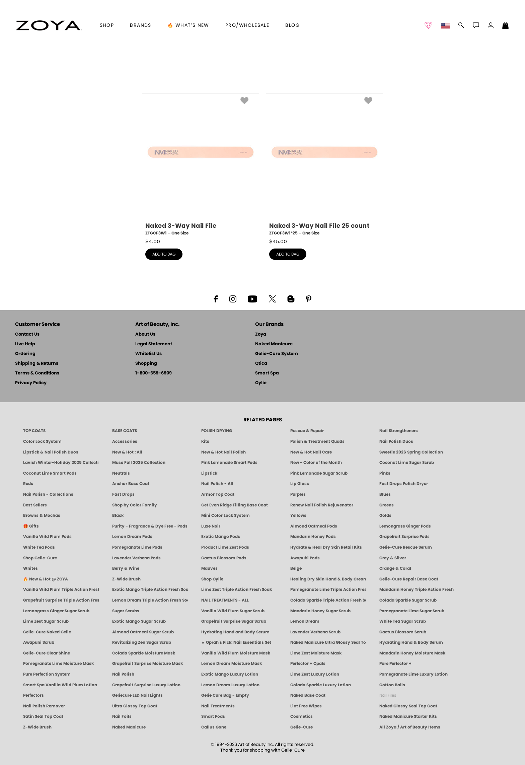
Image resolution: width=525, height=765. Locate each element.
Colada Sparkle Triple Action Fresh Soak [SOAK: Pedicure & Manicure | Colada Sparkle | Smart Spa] (328, 600)
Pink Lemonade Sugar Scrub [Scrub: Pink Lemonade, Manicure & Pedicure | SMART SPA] (319, 473)
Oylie (261, 383)
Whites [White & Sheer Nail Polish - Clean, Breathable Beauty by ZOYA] (30, 568)
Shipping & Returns (36, 363)
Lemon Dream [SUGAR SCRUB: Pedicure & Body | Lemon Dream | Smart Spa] (304, 621)
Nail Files (387, 695)
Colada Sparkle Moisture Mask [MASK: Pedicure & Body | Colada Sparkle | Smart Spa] (143, 653)
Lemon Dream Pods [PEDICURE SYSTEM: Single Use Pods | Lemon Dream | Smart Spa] (132, 537)
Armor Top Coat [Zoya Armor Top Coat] (217, 494)
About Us (145, 334)
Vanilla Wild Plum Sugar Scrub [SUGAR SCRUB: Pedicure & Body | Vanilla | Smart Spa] (233, 611)
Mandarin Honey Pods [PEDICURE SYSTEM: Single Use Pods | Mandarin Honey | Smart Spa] (313, 537)
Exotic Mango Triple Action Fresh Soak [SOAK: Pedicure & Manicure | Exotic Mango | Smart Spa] (150, 589)
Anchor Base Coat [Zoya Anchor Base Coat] (130, 484)
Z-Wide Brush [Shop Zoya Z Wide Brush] (126, 579)
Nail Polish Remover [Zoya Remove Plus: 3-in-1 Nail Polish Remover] (44, 706)
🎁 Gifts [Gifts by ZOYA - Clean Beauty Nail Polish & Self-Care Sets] (31, 526)
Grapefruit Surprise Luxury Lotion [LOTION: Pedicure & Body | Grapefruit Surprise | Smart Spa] (146, 685)
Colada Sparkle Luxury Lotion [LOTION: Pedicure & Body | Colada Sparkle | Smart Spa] (320, 685)
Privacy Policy (31, 383)
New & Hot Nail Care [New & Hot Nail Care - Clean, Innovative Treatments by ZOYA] (311, 452)
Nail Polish (123, 674)
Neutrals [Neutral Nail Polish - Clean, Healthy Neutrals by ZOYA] (121, 473)
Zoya (260, 334)
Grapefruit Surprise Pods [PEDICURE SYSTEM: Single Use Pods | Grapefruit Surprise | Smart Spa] (404, 537)
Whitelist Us (148, 354)
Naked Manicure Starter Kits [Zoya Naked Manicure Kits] (408, 716)
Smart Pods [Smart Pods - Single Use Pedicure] (213, 716)
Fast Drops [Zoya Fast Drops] (123, 494)
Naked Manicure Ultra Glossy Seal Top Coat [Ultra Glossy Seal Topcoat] (328, 642)
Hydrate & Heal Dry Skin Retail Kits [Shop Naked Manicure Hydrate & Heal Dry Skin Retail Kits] (326, 547)
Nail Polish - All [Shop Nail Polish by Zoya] (217, 484)
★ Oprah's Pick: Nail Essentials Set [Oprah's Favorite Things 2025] (236, 642)
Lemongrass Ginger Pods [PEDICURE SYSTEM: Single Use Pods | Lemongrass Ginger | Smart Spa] (405, 526)
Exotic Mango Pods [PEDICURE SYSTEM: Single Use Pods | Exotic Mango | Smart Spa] (220, 537)
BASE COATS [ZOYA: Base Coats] (124, 431)
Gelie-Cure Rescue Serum (405, 547)
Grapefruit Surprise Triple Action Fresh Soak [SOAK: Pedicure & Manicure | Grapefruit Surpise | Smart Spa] (61, 600)
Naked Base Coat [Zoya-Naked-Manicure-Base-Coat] (307, 695)
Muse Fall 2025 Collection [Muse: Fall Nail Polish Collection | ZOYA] (138, 463)
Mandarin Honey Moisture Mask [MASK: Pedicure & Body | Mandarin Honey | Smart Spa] (412, 653)
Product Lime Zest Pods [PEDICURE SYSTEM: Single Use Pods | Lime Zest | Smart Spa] (225, 547)
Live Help (25, 344)
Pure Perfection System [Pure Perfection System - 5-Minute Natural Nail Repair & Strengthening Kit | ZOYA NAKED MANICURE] (47, 674)
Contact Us (27, 334)
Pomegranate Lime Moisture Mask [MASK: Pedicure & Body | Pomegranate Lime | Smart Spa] (58, 664)
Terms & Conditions (37, 373)
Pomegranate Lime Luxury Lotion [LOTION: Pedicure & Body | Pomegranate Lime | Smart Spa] (413, 674)
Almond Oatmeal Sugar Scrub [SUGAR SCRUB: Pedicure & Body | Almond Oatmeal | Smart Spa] (143, 632)
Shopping (146, 363)
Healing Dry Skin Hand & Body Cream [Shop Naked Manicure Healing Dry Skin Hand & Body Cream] (328, 579)
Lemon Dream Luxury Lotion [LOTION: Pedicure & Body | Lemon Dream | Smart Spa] (230, 685)
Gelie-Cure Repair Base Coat (408, 579)
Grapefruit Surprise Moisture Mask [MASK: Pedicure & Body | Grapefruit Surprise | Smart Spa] (147, 664)
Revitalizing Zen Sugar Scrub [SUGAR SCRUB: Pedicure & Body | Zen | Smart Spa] (141, 642)
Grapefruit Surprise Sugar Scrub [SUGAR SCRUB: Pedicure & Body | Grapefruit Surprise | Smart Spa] (233, 621)
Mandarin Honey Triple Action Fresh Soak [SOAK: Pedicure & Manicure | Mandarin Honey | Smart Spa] (417, 589)
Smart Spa (267, 373)
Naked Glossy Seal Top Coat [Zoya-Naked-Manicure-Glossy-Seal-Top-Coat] (408, 706)
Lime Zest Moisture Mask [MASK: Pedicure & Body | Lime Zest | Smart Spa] (316, 653)
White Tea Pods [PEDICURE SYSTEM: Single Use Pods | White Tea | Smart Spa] (39, 547)
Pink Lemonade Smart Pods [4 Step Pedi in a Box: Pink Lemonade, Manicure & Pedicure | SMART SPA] (229, 463)
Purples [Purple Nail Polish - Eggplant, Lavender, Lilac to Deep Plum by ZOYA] (298, 494)
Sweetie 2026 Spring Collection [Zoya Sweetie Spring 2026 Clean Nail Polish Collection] (411, 452)
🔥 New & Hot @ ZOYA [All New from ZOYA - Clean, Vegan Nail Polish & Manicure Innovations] (45, 579)
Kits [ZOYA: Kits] (205, 441)
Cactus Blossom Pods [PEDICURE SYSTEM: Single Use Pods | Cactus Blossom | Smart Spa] (223, 558)
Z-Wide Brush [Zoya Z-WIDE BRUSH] (37, 727)
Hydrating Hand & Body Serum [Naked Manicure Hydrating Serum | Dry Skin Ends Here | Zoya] (411, 642)
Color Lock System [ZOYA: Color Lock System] (42, 441)
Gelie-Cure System (276, 354)
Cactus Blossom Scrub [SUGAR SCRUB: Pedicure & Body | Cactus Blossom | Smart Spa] (402, 632)
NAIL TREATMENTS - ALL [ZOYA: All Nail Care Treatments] (225, 600)
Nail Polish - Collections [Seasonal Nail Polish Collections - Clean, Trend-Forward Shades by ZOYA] (48, 494)
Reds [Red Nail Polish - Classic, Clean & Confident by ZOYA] (28, 484)
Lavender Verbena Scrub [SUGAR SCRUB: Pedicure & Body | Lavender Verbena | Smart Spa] (315, 632)
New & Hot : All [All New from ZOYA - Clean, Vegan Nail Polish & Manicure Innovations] (127, 452)
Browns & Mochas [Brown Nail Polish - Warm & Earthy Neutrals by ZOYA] (41, 515)
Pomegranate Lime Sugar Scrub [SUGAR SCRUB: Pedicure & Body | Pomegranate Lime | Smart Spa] (411, 611)
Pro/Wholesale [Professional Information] (247, 25)
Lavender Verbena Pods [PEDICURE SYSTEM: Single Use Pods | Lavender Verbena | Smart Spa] (136, 558)
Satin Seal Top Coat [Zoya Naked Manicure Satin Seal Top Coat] (43, 716)
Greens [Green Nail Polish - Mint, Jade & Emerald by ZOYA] (386, 505)
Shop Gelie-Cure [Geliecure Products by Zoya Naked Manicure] (40, 558)
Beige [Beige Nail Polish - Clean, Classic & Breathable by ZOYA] (296, 568)
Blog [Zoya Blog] (292, 25)
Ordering (25, 354)
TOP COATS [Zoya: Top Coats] (34, 431)
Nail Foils (122, 716)
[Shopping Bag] (505, 26)
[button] (49, 25)
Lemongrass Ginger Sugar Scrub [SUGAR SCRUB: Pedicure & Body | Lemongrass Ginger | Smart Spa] (56, 611)
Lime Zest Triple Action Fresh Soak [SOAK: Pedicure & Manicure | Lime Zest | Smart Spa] (236, 589)
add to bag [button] (163, 254)
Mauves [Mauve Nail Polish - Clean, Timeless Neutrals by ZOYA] (209, 568)
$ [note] (152, 241)
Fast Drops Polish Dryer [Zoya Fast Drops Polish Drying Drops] (403, 484)
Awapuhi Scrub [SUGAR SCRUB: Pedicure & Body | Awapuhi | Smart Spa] (38, 642)
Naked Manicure (274, 344)
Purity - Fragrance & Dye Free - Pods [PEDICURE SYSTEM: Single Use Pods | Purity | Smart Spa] (150, 526)
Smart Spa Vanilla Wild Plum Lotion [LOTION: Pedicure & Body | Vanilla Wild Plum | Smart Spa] (60, 685)
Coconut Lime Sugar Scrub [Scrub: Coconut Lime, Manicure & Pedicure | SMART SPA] (406, 463)
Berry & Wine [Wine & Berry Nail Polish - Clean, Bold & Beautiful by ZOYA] (125, 568)
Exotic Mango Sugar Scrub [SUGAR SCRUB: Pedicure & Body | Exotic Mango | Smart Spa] (139, 621)
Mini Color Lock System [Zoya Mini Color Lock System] (225, 515)
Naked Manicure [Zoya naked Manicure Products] (129, 727)
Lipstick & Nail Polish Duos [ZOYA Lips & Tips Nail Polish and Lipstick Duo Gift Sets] (50, 452)
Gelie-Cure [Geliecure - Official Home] (301, 727)
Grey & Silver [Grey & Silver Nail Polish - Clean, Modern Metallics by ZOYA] (392, 558)
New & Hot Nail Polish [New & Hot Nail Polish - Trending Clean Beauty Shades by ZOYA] (223, 452)
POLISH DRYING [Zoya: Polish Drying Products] (216, 431)
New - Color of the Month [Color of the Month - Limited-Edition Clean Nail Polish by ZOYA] (316, 463)
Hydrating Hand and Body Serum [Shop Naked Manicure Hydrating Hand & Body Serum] (235, 632)
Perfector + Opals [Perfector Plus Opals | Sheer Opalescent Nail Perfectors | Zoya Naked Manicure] (307, 664)
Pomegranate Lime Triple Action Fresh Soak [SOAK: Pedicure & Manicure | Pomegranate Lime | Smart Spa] (328, 589)
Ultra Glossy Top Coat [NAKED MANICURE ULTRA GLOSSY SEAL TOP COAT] (134, 706)
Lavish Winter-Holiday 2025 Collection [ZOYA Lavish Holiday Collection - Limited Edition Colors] (61, 463)
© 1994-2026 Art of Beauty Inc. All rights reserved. (262, 748)
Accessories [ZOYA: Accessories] (124, 441)
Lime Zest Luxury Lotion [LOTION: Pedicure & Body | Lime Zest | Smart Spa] (314, 674)
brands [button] (140, 25)
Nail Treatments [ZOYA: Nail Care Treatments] (218, 706)
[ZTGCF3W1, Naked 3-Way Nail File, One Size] (200, 164)
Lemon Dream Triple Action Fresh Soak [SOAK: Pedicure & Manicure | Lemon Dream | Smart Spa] (150, 600)
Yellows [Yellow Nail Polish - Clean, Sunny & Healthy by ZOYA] (298, 515)
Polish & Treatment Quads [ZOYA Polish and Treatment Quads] (317, 441)
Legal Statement (153, 344)
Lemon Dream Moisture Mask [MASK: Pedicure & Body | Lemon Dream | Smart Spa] (231, 664)
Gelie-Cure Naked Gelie (47, 632)
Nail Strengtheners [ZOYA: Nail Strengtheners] (398, 431)
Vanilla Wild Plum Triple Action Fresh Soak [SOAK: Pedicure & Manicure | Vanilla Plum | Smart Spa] (61, 589)
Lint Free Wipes (306, 706)
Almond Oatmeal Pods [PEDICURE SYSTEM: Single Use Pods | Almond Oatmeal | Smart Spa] (313, 526)
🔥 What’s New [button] (188, 25)
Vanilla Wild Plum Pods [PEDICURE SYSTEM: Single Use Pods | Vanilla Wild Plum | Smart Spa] (47, 537)
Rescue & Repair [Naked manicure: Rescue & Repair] (307, 431)
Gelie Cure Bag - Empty (225, 695)
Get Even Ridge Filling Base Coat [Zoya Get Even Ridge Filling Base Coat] (234, 505)
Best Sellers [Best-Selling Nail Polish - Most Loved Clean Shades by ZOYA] (35, 505)
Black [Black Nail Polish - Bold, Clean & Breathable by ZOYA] (118, 515)
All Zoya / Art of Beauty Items (409, 727)
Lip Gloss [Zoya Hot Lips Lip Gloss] (299, 484)
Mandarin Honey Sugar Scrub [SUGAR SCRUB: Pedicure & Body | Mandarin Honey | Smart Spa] (320, 611)
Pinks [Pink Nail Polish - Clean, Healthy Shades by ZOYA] (384, 473)
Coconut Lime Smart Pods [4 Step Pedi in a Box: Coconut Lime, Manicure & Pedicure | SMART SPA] (50, 473)
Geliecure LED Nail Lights (137, 695)
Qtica (261, 363)
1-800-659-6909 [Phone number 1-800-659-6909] (153, 373)
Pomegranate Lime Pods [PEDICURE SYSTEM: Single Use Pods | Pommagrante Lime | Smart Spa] (137, 547)
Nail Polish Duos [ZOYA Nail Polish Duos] (396, 441)
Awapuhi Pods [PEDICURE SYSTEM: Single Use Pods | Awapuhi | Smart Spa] (305, 558)
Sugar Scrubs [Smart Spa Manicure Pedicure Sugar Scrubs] (125, 611)
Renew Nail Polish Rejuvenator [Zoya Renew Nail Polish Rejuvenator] (321, 505)
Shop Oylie (212, 579)
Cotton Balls (392, 685)
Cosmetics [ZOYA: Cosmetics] (301, 716)
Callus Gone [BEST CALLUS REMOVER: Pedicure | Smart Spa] (213, 727)
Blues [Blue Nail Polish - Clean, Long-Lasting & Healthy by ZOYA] (385, 494)
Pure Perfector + (395, 664)
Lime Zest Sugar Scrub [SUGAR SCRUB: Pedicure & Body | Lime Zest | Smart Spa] (46, 621)
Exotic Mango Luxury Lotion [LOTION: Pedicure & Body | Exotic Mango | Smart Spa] (229, 674)
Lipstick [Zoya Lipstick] (209, 473)
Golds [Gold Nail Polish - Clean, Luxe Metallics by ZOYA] (385, 515)
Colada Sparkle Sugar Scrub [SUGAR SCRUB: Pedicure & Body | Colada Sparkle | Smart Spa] (408, 600)
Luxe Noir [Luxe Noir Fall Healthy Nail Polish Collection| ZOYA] (210, 526)
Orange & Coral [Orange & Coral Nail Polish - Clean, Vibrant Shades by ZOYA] (395, 568)
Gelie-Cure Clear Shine (46, 653)
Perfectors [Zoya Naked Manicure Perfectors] (33, 695)
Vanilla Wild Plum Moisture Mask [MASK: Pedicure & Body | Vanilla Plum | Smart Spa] (235, 653)
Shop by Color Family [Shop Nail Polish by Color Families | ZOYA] (134, 505)
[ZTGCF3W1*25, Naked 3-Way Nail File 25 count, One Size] (324, 164)
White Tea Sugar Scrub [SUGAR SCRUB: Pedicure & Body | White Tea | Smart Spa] (402, 621)
